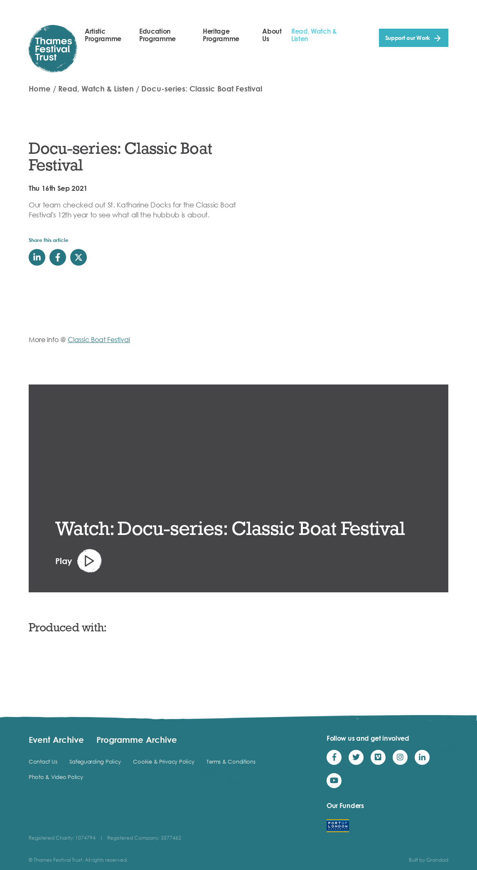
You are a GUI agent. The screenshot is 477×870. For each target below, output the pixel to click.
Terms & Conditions (231, 761)
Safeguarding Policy (94, 761)
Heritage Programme (221, 35)
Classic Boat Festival (99, 339)
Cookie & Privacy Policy (163, 761)
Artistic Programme (103, 35)
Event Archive (56, 739)
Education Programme (157, 35)
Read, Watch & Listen (314, 35)
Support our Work (407, 37)
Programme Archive (136, 739)
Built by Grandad (428, 860)
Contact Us (43, 761)
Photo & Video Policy (56, 777)
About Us (271, 35)
